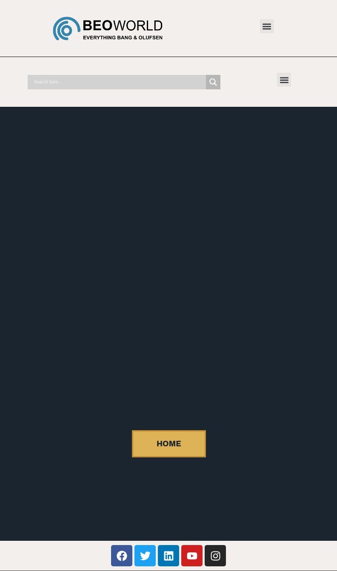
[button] (267, 26)
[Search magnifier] (213, 82)
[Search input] (119, 82)
